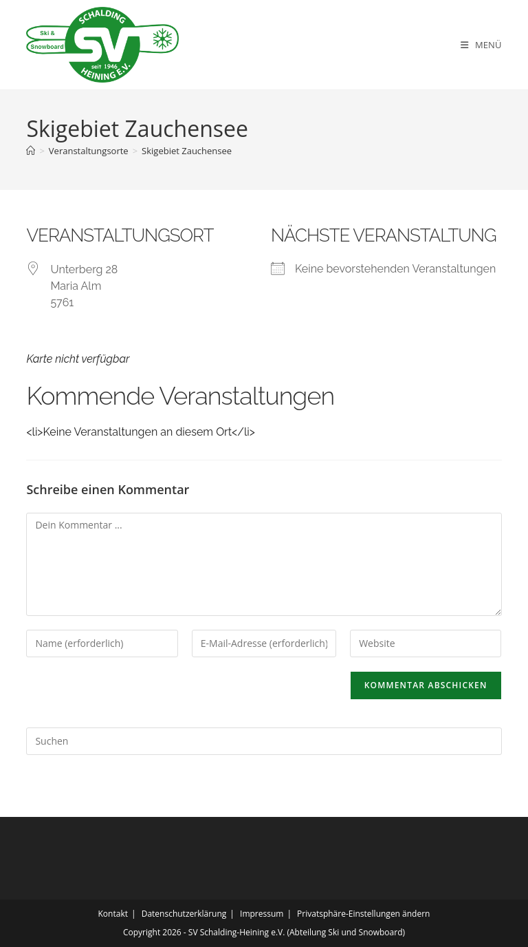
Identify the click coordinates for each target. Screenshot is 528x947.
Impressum (261, 913)
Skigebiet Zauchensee (187, 151)
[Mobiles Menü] (481, 45)
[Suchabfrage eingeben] (263, 741)
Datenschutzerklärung (184, 913)
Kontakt (113, 913)
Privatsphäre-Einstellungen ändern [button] (363, 913)
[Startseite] (30, 151)
